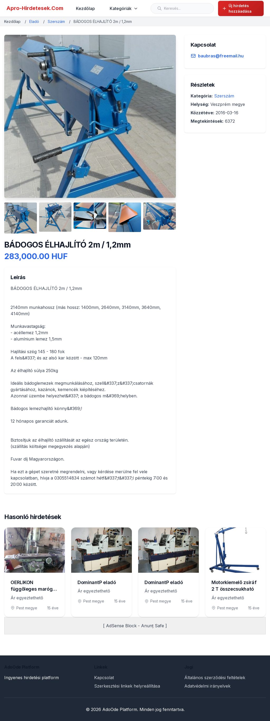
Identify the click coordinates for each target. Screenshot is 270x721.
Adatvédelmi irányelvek (207, 686)
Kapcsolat (104, 677)
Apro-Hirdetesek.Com (34, 8)
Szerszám (56, 21)
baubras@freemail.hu (221, 55)
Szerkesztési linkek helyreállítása (127, 686)
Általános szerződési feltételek (214, 677)
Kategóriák (124, 8)
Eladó (34, 21)
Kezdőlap (85, 8)
